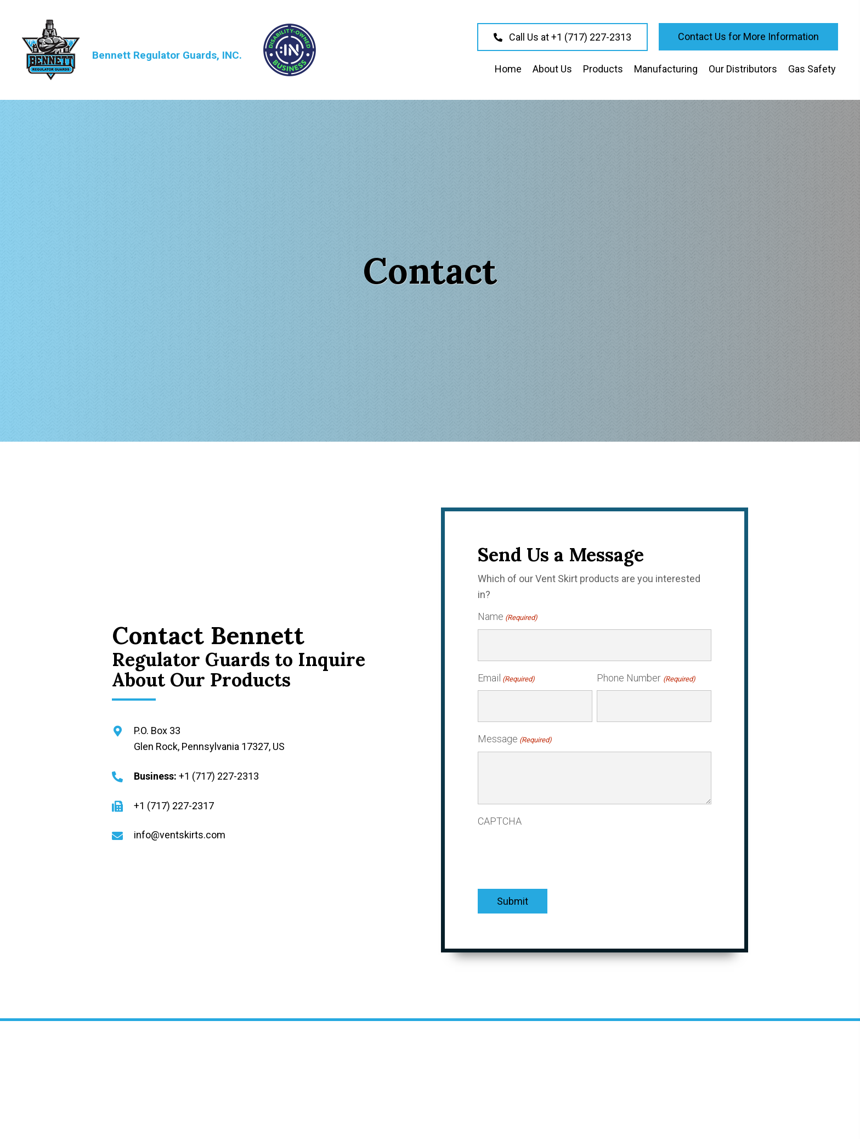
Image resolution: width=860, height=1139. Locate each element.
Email (506, 672)
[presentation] (561, 843)
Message (515, 728)
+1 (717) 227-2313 (219, 770)
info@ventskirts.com (179, 829)
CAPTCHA (500, 809)
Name (508, 617)
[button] (562, 37)
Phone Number (646, 672)
